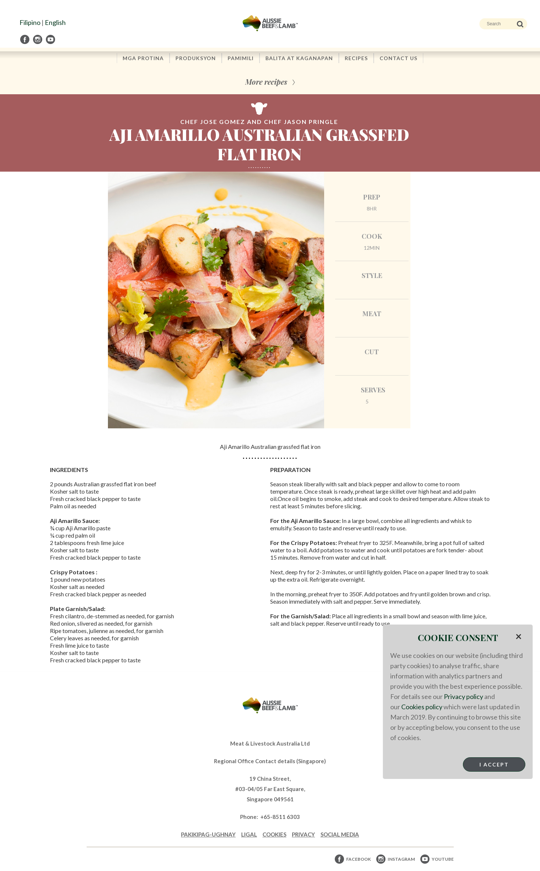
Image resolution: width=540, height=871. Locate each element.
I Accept (494, 764)
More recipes (266, 82)
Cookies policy (421, 707)
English (55, 22)
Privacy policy (463, 696)
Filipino (29, 22)
